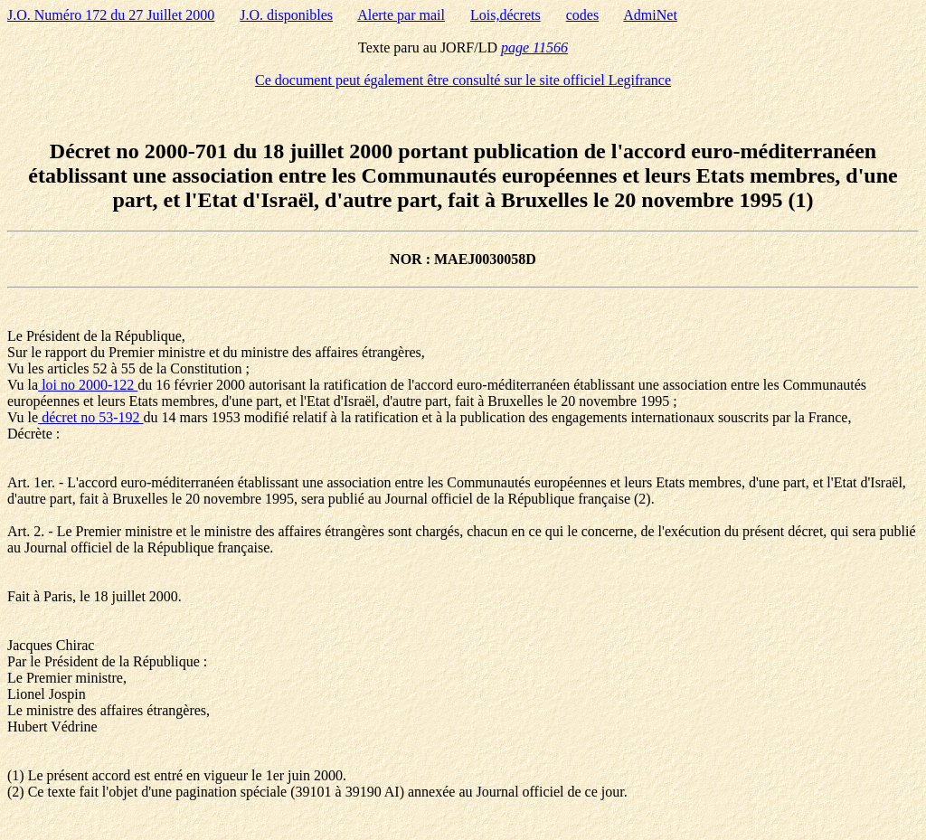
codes (582, 15)
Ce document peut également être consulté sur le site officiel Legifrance (463, 80)
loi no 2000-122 (87, 384)
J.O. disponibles (286, 15)
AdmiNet (650, 15)
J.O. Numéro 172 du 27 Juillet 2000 (110, 15)
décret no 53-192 (90, 417)
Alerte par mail (401, 15)
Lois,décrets (505, 15)
